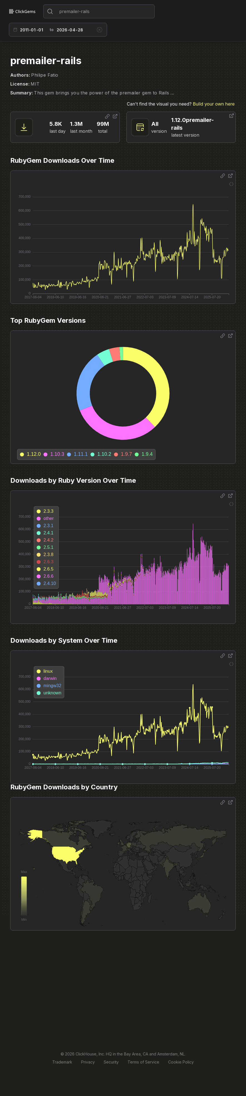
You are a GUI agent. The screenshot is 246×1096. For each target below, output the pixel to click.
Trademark (62, 1062)
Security (111, 1062)
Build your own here (214, 104)
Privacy (88, 1062)
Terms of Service (143, 1062)
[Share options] (107, 116)
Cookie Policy (181, 1062)
